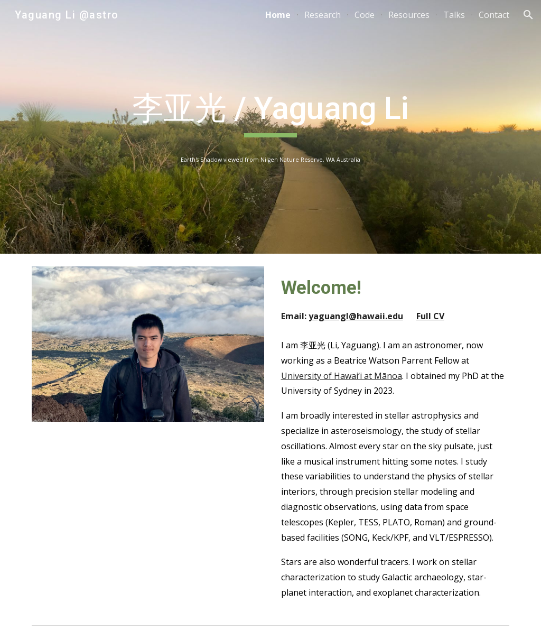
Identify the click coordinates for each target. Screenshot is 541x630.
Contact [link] (494, 15)
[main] (270, 113)
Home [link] (278, 15)
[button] (528, 14)
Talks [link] (454, 15)
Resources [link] (409, 15)
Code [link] (365, 15)
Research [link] (322, 15)
